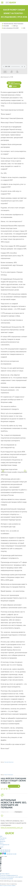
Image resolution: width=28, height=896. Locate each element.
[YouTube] (0, 858)
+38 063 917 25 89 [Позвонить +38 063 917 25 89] (11, 854)
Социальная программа (6, 878)
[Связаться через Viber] (3, 854)
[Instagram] (0, 862)
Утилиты (2, 839)
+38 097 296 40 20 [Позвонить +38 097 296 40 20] (5, 850)
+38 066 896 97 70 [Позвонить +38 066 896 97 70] (5, 852)
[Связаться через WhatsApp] (1, 854)
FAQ (1, 836)
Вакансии (2, 841)
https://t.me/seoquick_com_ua (11, 827)
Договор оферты (4, 873)
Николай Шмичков (8, 23)
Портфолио (3, 838)
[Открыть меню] (2, 2)
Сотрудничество (4, 844)
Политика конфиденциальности (9, 875)
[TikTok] (1, 871)
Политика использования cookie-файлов (11, 877)
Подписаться (14, 786)
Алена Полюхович (18, 23)
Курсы (1, 843)
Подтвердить (18, 812)
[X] (0, 869)
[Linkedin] (0, 867)
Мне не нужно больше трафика (7, 885)
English (1, 847)
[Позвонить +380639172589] (0, 848)
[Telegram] (0, 860)
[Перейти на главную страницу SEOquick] (11, 2)
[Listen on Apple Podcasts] (0, 863)
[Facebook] (0, 865)
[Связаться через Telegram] (5, 854)
